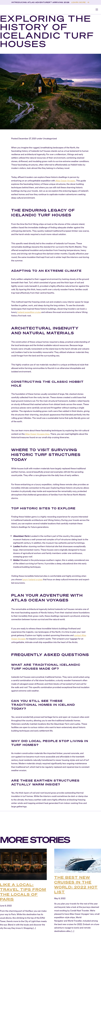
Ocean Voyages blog (39, 434)
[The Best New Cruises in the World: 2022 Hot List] (77, 861)
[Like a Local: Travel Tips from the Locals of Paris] (23, 864)
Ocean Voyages (67, 180)
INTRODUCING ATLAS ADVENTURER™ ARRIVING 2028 (40, 2)
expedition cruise (32, 312)
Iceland (20, 312)
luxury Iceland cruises (32, 579)
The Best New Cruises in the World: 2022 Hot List (76, 884)
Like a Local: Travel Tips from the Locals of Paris (23, 892)
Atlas (57, 180)
